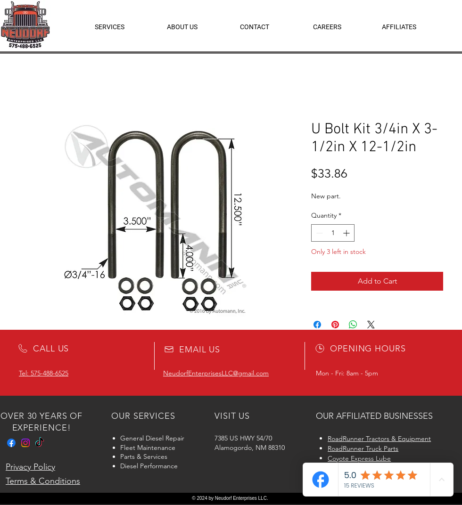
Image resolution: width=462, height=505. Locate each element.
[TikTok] (39, 442)
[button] (399, 27)
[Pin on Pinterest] (335, 324)
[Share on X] (371, 324)
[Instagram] (25, 442)
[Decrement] (318, 233)
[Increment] (347, 233)
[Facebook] (11, 442)
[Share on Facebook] (317, 324)
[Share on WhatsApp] (353, 324)
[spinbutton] (332, 233)
